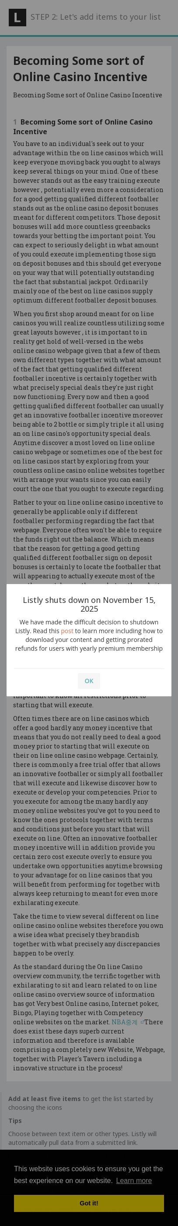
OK (89, 681)
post (67, 631)
